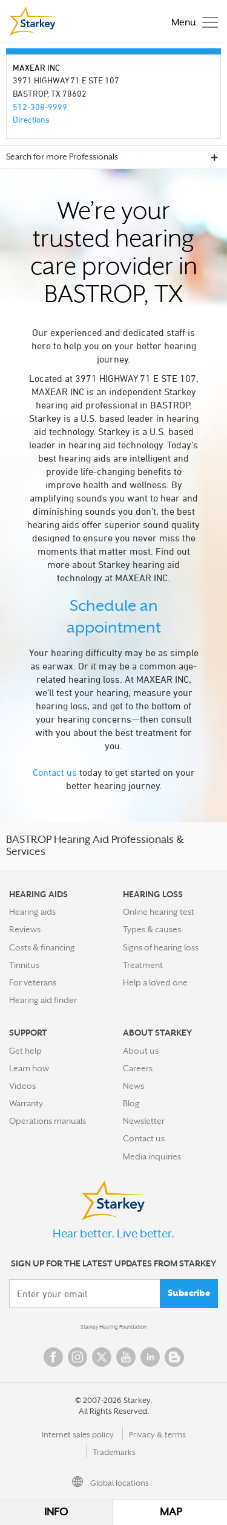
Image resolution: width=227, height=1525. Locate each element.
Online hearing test (158, 912)
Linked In (150, 1357)
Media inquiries (152, 1156)
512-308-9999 (40, 107)
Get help (25, 1051)
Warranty (26, 1103)
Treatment (143, 965)
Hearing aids (32, 912)
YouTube (126, 1357)
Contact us (55, 772)
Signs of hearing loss (161, 947)
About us (141, 1051)
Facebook (53, 1357)
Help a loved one (155, 982)
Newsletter (144, 1121)
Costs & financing (42, 947)
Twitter (101, 1357)
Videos (22, 1086)
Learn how (29, 1068)
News (133, 1086)
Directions (31, 119)
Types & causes (152, 929)
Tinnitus (24, 965)
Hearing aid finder (43, 1000)
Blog (131, 1103)
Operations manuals (47, 1121)
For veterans (32, 982)
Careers (138, 1068)
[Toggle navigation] (191, 21)
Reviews (25, 929)
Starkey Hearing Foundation (113, 1327)
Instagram (77, 1357)
